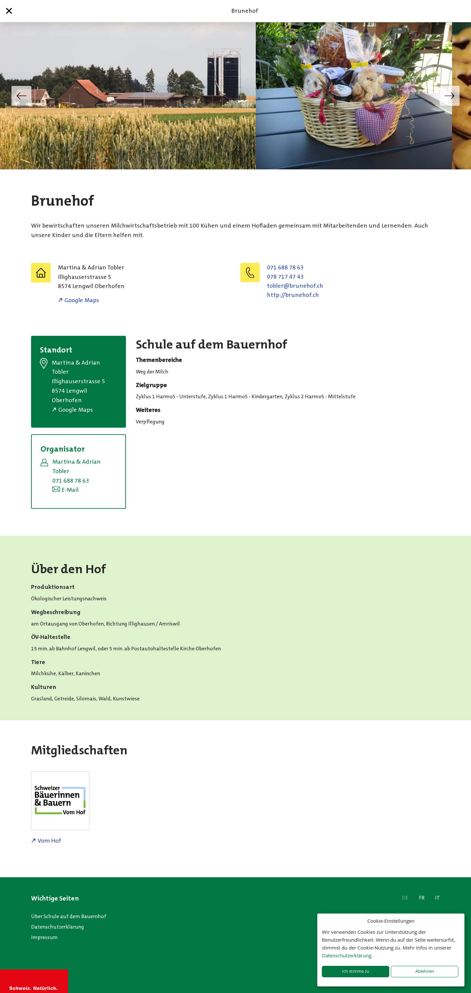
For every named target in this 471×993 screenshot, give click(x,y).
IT (437, 897)
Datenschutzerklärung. (347, 955)
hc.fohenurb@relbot (295, 286)
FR (422, 897)
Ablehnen (424, 971)
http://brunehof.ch (293, 295)
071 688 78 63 (285, 267)
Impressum (44, 937)
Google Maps (81, 300)
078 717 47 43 (285, 277)
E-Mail (69, 490)
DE (405, 897)
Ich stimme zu (355, 971)
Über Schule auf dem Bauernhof (68, 916)
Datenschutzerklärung (57, 926)
